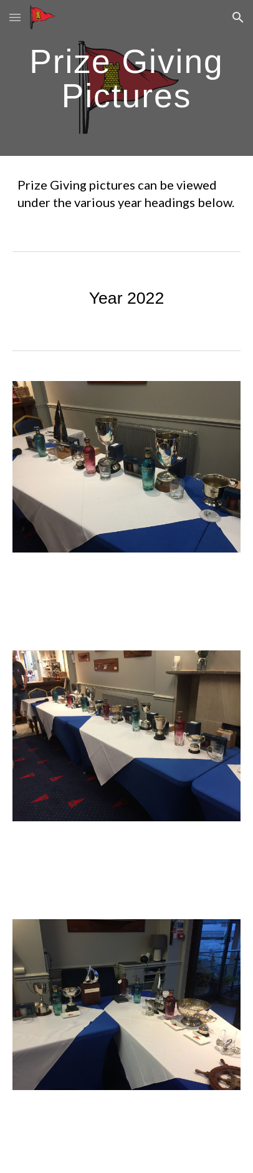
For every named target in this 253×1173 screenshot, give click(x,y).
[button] (15, 17)
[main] (126, 78)
